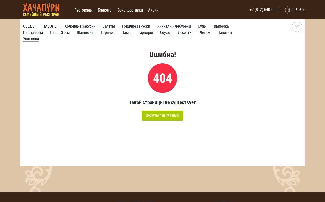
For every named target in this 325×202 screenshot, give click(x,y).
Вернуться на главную (162, 115)
